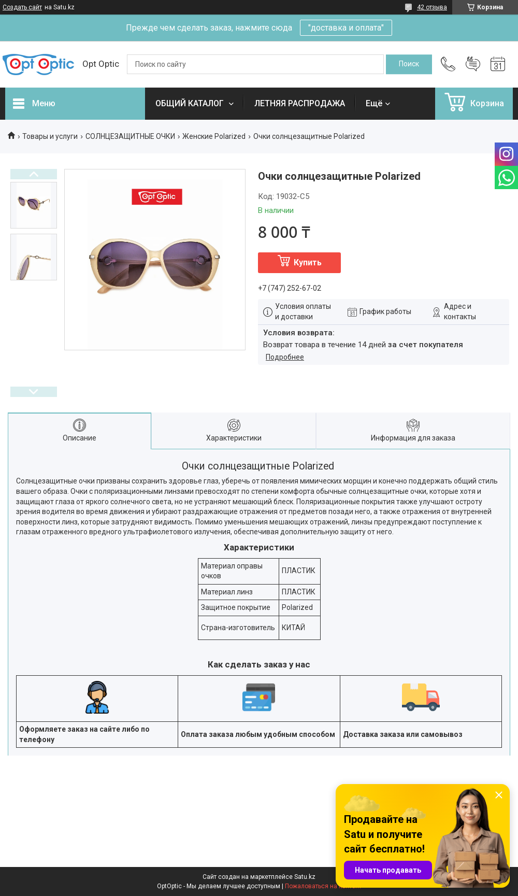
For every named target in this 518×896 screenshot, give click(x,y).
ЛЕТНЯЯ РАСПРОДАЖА (299, 103)
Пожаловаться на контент (323, 886)
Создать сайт (22, 7)
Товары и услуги (50, 136)
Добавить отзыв (473, 64)
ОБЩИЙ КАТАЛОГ (190, 103)
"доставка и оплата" (346, 28)
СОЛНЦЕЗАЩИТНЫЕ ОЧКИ (130, 136)
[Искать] (409, 64)
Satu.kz (304, 876)
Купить (308, 262)
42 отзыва (432, 7)
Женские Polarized (214, 136)
